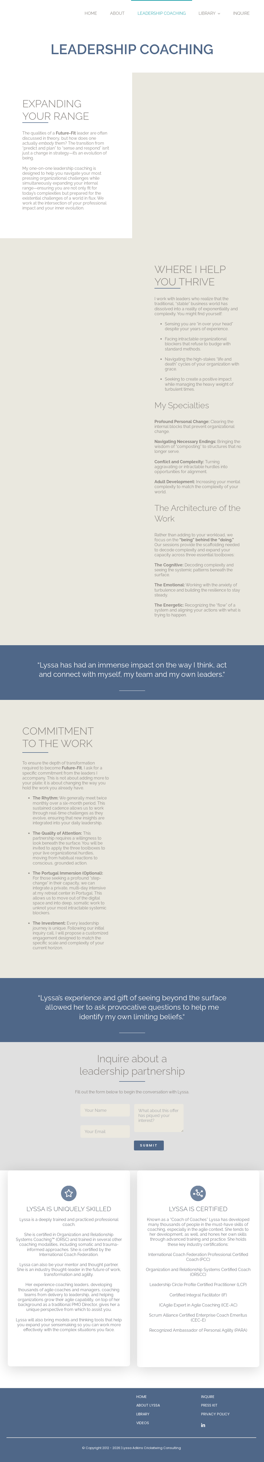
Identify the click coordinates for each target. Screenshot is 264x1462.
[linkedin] (203, 1425)
